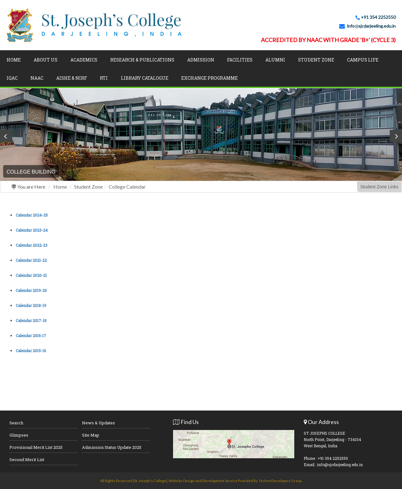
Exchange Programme (209, 78)
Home (14, 60)
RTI (104, 78)
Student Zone (316, 60)
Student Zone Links (379, 186)
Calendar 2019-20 (31, 290)
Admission (200, 60)
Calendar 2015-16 (31, 350)
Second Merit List (26, 459)
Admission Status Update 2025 (111, 447)
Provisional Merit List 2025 (35, 447)
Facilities (240, 60)
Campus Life (362, 60)
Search (16, 423)
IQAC (12, 78)
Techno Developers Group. (280, 481)
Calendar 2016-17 (31, 335)
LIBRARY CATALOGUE (144, 78)
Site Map (90, 435)
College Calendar (127, 187)
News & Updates (98, 423)
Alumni (275, 60)
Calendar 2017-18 (31, 320)
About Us (45, 60)
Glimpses (18, 435)
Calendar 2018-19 (31, 305)
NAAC (36, 78)
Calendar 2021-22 (31, 260)
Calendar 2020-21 (31, 275)
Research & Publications (142, 60)
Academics (83, 60)
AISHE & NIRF (71, 78)
